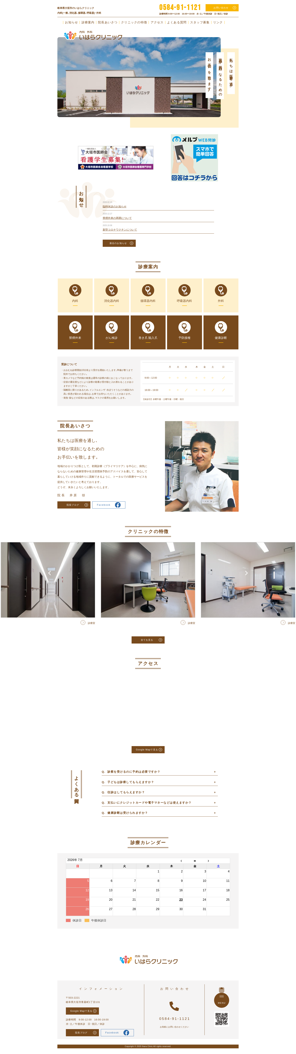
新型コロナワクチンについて (120, 229)
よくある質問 (177, 22)
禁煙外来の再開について (117, 217)
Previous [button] (49, 66)
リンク (218, 22)
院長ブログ (73, 505)
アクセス (157, 22)
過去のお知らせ (118, 243)
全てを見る (147, 640)
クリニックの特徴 (134, 22)
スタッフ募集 (200, 22)
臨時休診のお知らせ (114, 206)
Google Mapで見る (147, 749)
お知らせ (71, 22)
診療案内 (88, 22)
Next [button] (246, 66)
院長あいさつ (108, 22)
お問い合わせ (221, 7)
